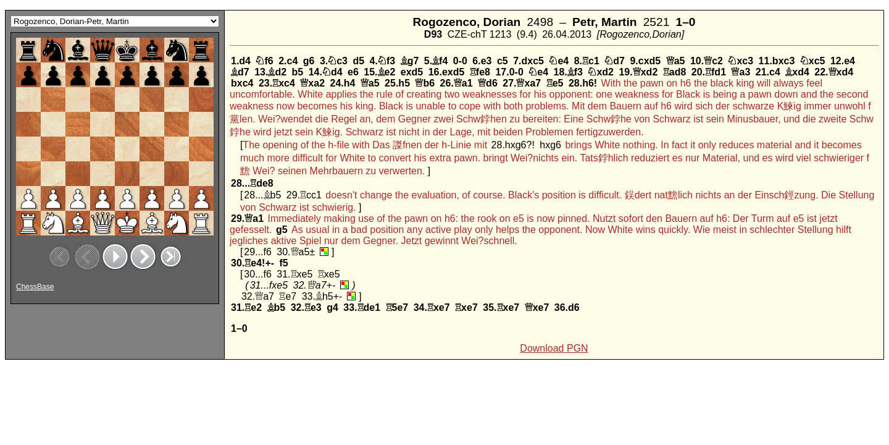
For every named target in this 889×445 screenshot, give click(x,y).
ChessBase (35, 286)
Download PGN (554, 348)
